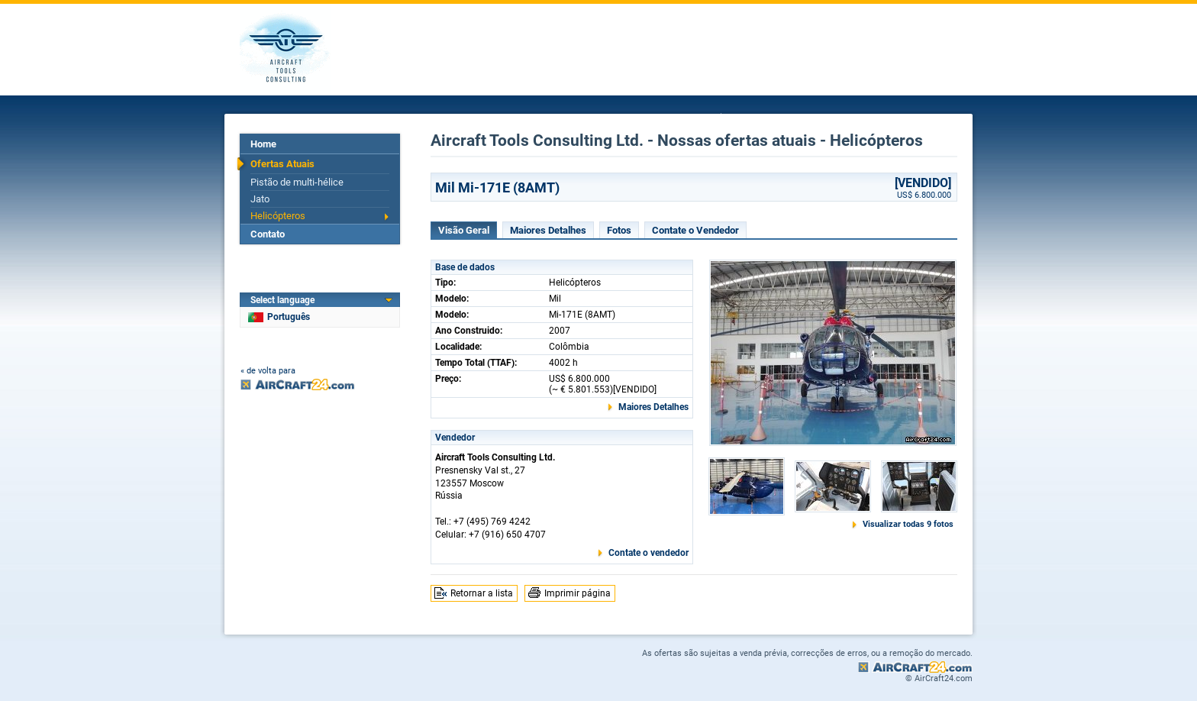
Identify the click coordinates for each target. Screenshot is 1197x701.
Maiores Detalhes (548, 230)
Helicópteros (277, 215)
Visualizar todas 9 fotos (908, 524)
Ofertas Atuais (282, 164)
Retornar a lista (481, 593)
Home (263, 144)
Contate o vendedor (648, 553)
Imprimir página (577, 593)
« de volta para (267, 371)
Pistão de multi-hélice (297, 182)
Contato (267, 234)
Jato (259, 199)
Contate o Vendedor (695, 230)
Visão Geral (463, 230)
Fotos (619, 230)
